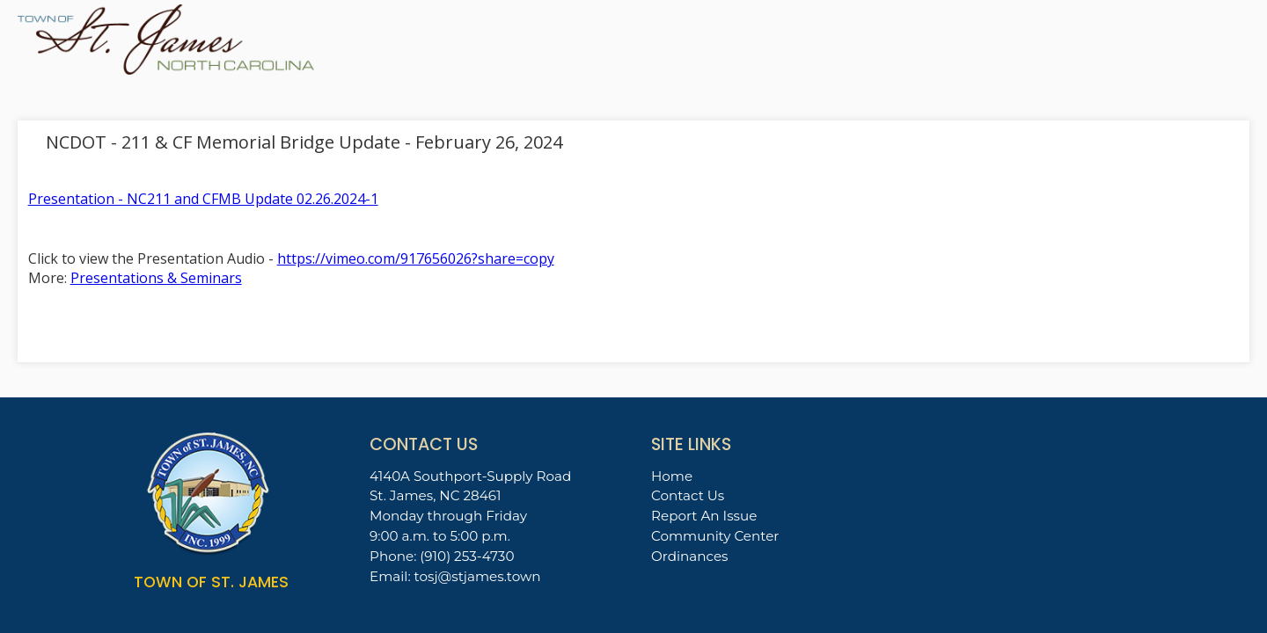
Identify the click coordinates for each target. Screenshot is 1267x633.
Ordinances (690, 556)
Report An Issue (704, 515)
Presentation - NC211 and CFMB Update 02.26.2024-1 (203, 198)
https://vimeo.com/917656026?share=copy (415, 258)
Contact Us (687, 495)
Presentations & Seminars (156, 277)
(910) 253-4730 (467, 556)
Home (671, 476)
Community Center (715, 536)
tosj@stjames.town (477, 576)
